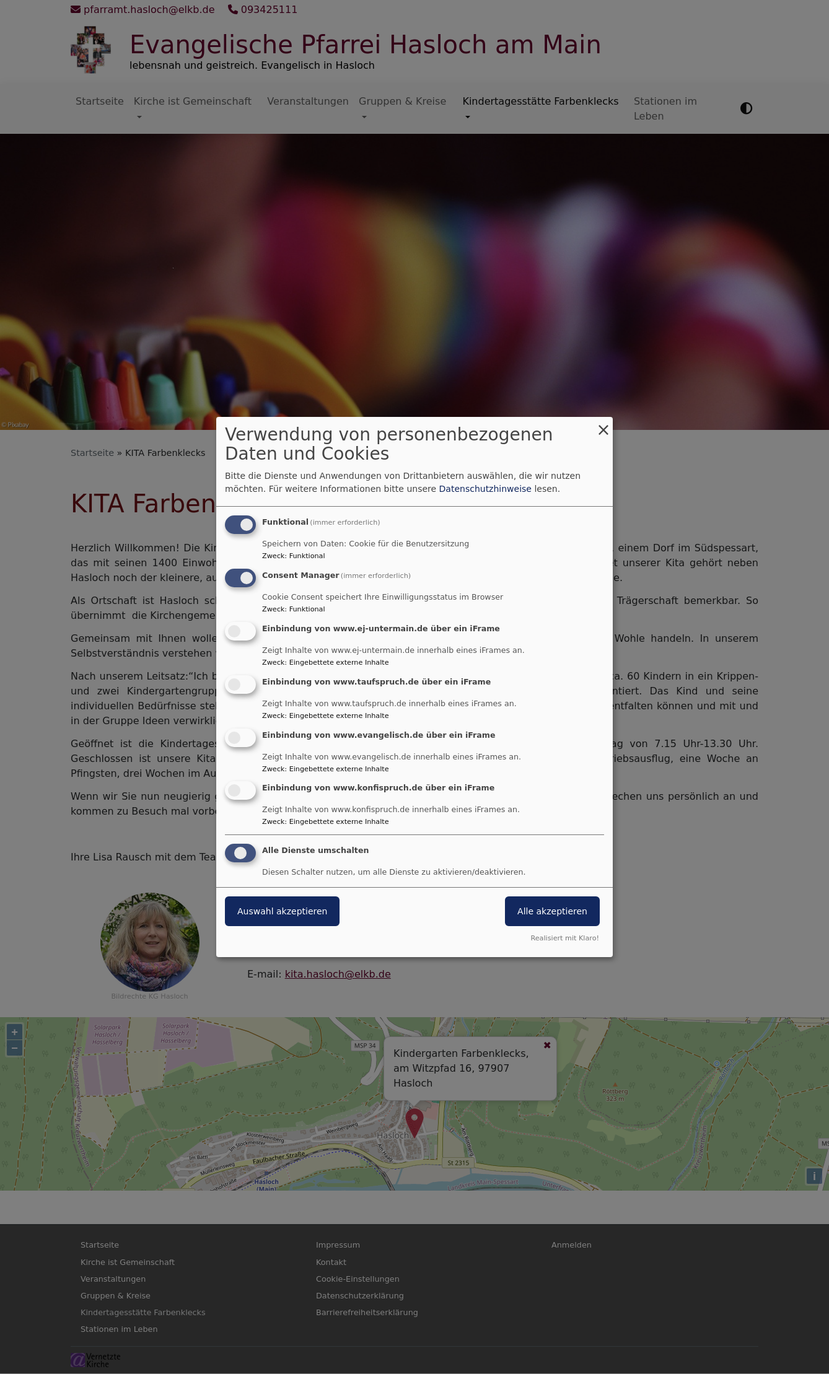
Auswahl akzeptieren (282, 911)
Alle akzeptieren (552, 911)
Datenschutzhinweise (485, 489)
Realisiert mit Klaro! (564, 938)
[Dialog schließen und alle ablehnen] (603, 424)
